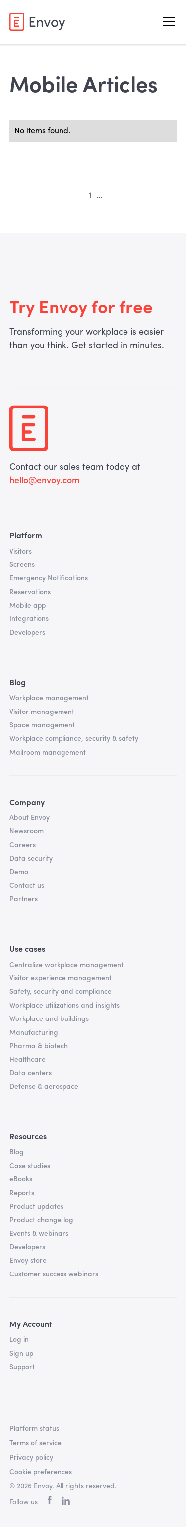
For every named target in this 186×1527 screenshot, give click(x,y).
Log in (19, 1339)
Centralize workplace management (66, 965)
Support (22, 1367)
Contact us (26, 885)
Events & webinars (38, 1233)
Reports (21, 1193)
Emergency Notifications (48, 578)
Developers (27, 632)
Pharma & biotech (38, 1046)
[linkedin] (66, 1502)
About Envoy (29, 817)
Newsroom (26, 831)
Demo (18, 872)
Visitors (20, 551)
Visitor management (41, 712)
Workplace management (49, 698)
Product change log (41, 1220)
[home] (37, 21)
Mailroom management (47, 752)
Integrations (29, 618)
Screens (22, 564)
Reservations (30, 592)
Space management (42, 725)
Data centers (30, 1073)
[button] (167, 22)
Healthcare (27, 1059)
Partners (23, 899)
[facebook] (50, 1502)
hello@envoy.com (44, 480)
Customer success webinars (53, 1274)
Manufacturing (33, 1032)
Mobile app (27, 605)
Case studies (29, 1166)
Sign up (21, 1353)
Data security (31, 858)
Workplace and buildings (49, 1019)
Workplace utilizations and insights (64, 1005)
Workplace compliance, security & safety (73, 738)
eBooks (20, 1179)
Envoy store (28, 1260)
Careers (22, 845)
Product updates (36, 1206)
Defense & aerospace (43, 1086)
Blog (16, 1152)
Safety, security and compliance (60, 991)
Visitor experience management (60, 978)
